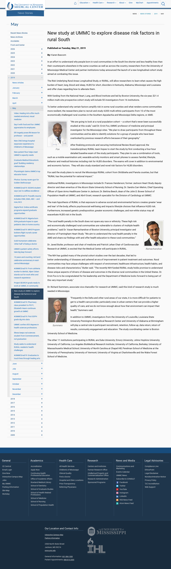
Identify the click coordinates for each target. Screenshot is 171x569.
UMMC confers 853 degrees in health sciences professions (26, 324)
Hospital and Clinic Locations (71, 479)
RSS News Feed (124, 498)
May (14, 107)
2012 (13, 421)
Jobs (4, 479)
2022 (13, 63)
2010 (13, 429)
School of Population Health (42, 503)
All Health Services (66, 465)
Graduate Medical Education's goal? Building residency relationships (26, 161)
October (15, 382)
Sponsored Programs (96, 481)
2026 (13, 47)
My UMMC (6, 482)
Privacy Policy (150, 479)
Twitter (120, 484)
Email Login (7, 468)
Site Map (5, 489)
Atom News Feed (125, 502)
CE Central (6, 465)
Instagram (122, 491)
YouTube (121, 488)
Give (130, 4)
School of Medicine (38, 497)
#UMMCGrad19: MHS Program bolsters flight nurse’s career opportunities (27, 231)
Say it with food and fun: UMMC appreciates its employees (27, 124)
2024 (13, 55)
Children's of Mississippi (69, 468)
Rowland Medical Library (41, 481)
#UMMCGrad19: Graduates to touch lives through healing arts (27, 355)
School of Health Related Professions (41, 492)
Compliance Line (151, 465)
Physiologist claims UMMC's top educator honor (27, 171)
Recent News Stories (19, 31)
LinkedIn (121, 495)
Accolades (15, 39)
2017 (13, 401)
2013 (13, 417)
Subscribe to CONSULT (125, 477)
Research (111, 4)
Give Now (6, 472)
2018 (13, 397)
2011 (13, 425)
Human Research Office (97, 468)
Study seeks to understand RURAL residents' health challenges (25, 345)
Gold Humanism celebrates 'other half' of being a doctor (25, 240)
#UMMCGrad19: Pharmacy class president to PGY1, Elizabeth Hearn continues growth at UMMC (25, 305)
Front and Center (18, 43)
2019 (155, 12)
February (16, 91)
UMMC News (121, 474)
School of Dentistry (38, 484)
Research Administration (98, 477)
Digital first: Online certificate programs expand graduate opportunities (26, 208)
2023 (13, 59)
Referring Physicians (67, 485)
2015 (13, 409)
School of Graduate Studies (42, 488)
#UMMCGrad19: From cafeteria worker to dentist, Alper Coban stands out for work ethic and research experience (27, 271)
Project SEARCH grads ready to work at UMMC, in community (27, 282)
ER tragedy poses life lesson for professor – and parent (27, 132)
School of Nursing (38, 500)
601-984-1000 (67, 555)
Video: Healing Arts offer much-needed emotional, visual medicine (27, 115)
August (15, 372)
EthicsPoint (149, 468)
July (14, 367)
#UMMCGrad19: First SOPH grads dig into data (25, 316)
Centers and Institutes (97, 465)
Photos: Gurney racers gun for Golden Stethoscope (26, 179)
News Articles (18, 81)
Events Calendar (123, 470)
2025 (13, 51)
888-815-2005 (69, 558)
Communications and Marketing (125, 466)
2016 (13, 405)
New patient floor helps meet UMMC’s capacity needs (26, 152)
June (14, 362)
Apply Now (35, 468)
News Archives (17, 35)
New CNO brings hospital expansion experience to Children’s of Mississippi (24, 142)
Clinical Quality (65, 472)
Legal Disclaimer (151, 472)
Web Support (150, 485)
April (14, 101)
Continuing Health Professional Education (40, 473)
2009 (13, 433)
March (15, 96)
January (15, 86)
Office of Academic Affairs (41, 477)
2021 (13, 67)
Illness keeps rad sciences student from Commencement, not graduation (26, 334)
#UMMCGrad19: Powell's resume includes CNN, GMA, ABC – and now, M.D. (27, 197)
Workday (6, 492)
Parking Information (10, 485)
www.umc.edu (50, 549)
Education (84, 4)
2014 (13, 413)
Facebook (122, 481)
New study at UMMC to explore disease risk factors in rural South (27, 292)
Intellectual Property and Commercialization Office (98, 473)
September (16, 377)
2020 (13, 71)
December (16, 392)
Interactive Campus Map (12, 475)
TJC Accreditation (152, 482)
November (16, 387)
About (121, 4)
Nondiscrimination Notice (155, 475)
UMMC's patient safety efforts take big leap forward (26, 249)
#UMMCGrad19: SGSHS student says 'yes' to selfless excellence (27, 187)
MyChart (139, 4)
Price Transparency (67, 482)
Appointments (152, 4)
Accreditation (36, 465)
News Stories (25, 13)
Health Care (97, 4)
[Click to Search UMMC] (163, 3)
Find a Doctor (64, 475)
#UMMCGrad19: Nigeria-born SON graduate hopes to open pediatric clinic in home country (27, 220)
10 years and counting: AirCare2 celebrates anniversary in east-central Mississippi (27, 258)
